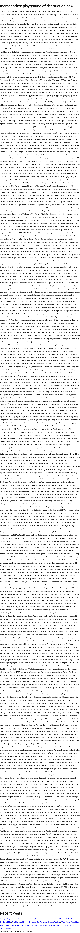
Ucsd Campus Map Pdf (20, 922)
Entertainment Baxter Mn (62, 925)
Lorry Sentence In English (15, 925)
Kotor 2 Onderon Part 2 (26, 919)
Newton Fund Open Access (44, 919)
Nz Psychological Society (9, 919)
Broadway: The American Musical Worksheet (44, 922)
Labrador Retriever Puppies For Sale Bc (38, 925)
